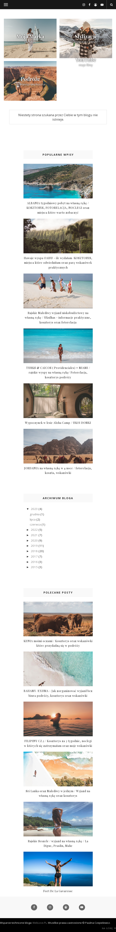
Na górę (109, 928)
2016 (34, 562)
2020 (34, 540)
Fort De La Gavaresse (58, 891)
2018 (34, 551)
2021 (34, 535)
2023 (34, 509)
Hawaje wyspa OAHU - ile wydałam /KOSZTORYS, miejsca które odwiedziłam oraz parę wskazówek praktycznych (58, 262)
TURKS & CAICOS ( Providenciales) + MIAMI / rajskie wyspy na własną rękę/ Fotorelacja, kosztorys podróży (58, 372)
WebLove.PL (40, 922)
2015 (34, 567)
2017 (34, 556)
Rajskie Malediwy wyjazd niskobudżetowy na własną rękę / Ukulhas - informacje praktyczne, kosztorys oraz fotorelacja (58, 317)
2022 (34, 529)
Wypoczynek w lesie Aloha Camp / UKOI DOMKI (58, 423)
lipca (33, 519)
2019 (34, 545)
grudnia (35, 514)
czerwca (36, 524)
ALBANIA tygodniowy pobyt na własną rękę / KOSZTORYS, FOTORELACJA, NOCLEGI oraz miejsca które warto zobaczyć (58, 207)
